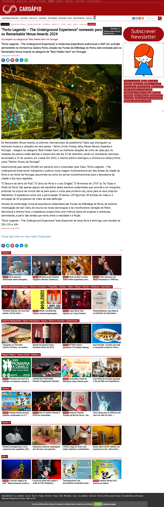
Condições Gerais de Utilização (132, 496)
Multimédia (79, 18)
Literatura (95, 286)
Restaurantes (16, 320)
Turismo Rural (24, 354)
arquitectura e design (18, 24)
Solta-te (33, 18)
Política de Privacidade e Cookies (109, 496)
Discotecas (152, 81)
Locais (89, 18)
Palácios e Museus (153, 84)
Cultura (24, 18)
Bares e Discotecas (32, 320)
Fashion (62, 18)
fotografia (46, 24)
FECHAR (98, 504)
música (75, 24)
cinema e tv (55, 24)
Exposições (106, 286)
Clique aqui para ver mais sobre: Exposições (26, 236)
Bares (144, 81)
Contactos (92, 496)
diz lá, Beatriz (19, 496)
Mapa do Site (30, 498)
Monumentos (130, 87)
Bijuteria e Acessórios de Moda (137, 101)
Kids (70, 18)
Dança (78, 286)
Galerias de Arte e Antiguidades (148, 98)
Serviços (156, 92)
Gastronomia (72, 320)
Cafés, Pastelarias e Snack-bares (138, 90)
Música (86, 286)
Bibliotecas (138, 84)
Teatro (71, 286)
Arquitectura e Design (19, 286)
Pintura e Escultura (39, 286)
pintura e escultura (34, 24)
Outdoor (52, 18)
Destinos (35, 354)
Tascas (44, 320)
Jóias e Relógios (141, 95)
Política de (109, 504)
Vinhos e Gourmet (57, 320)
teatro (63, 24)
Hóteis (12, 354)
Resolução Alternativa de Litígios (13, 498)
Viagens (43, 18)
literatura (82, 24)
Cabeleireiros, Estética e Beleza (137, 92)
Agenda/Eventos (10, 18)
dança (69, 24)
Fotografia (53, 286)
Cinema (63, 286)
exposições (91, 24)
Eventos (6, 252)
